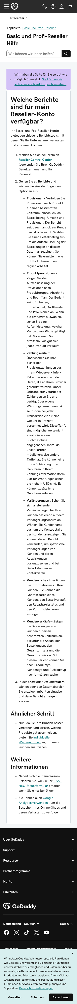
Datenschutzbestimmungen (40, 948)
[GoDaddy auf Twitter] (36, 934)
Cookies (67, 948)
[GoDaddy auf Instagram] (16, 934)
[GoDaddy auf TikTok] (26, 934)
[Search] (66, 53)
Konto (7, 881)
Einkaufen (10, 891)
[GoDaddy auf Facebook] (6, 934)
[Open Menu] (4, 6)
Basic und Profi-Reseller (39, 27)
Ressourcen (11, 860)
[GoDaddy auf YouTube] (46, 934)
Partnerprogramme (16, 870)
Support (9, 850)
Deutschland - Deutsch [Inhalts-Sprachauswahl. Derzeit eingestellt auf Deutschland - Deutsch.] (21, 923)
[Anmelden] (61, 6)
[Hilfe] (53, 6)
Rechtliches (11, 948)
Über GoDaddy (13, 839)
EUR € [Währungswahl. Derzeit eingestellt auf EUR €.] (67, 923)
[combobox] (34, 54)
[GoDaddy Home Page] (20, 906)
